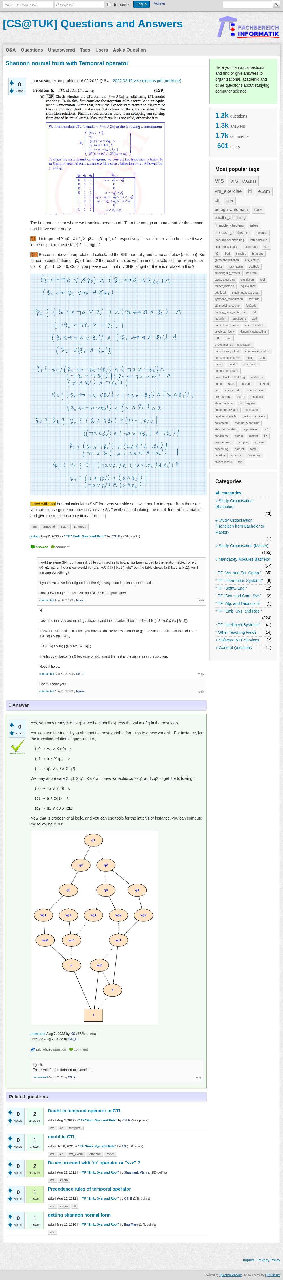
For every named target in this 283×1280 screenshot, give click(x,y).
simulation (247, 279)
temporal (257, 253)
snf (254, 312)
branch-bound (255, 390)
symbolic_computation (229, 299)
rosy (258, 209)
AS (124, 1146)
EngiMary (131, 1224)
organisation (250, 429)
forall (253, 449)
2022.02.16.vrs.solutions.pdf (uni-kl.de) (147, 80)
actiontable (221, 422)
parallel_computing (230, 218)
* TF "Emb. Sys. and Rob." (238, 611)
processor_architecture (232, 233)
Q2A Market (272, 1275)
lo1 (267, 429)
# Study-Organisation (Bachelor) (234, 503)
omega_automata (231, 209)
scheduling (221, 449)
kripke (218, 266)
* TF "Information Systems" (239, 580)
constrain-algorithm (227, 351)
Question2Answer (230, 1275)
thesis (240, 396)
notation (220, 455)
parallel (239, 449)
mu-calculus (258, 240)
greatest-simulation (227, 260)
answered (38, 1034)
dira (229, 200)
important (255, 455)
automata (251, 246)
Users (101, 50)
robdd (233, 364)
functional (257, 396)
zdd (254, 318)
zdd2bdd (263, 383)
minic (249, 357)
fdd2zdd (254, 299)
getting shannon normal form (79, 1215)
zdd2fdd (254, 266)
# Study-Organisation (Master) (242, 545)
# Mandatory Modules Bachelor (242, 559)
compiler (243, 442)
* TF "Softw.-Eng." (231, 588)
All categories (228, 493)
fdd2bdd (251, 305)
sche (231, 383)
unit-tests (257, 377)
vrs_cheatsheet (254, 325)
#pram (239, 436)
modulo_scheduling (247, 422)
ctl (217, 200)
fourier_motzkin (224, 286)
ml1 (217, 338)
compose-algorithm (257, 351)
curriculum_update (226, 370)
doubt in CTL (62, 1136)
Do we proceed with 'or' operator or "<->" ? (94, 1162)
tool (262, 279)
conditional (221, 436)
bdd (227, 253)
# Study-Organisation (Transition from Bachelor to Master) (239, 526)
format (219, 364)
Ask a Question (129, 50)
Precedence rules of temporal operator (89, 1189)
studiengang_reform (227, 273)
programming (223, 442)
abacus (259, 442)
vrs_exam (243, 180)
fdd (240, 462)
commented (46, 600)
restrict (253, 436)
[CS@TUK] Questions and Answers (93, 24)
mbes (254, 225)
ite (265, 436)
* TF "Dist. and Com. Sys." (238, 596)
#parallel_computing (227, 357)
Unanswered (61, 50)
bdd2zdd (220, 292)
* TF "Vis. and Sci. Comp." (238, 573)
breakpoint (239, 318)
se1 (266, 246)
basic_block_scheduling (230, 377)
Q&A (11, 50)
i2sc (262, 357)
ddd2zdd (246, 383)
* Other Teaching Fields (235, 632)
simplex (241, 253)
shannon (236, 455)
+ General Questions (233, 647)
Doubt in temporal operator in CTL (84, 1110)
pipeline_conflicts (225, 416)
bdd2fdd (251, 273)
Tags (85, 50)
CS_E (126, 1120)
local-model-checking (229, 240)
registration (251, 409)
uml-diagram (247, 403)
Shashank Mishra (136, 1172)
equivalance (248, 286)
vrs (219, 180)
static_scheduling (226, 429)
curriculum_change (227, 325)
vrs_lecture (252, 260)
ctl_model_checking (227, 305)
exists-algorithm (225, 279)
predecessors (223, 462)
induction (220, 318)
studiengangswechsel (245, 292)
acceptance (250, 364)
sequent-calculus (226, 246)
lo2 (216, 253)
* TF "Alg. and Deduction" (237, 603)
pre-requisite (223, 396)
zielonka (261, 232)
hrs (217, 390)
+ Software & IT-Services (237, 640)
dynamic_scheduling (253, 331)
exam (264, 191)
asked (34, 536)
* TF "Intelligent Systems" (237, 624)
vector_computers (254, 416)
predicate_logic (224, 331)
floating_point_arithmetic (230, 312)
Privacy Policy (268, 1260)
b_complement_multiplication (233, 344)
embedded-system (226, 409)
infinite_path (233, 390)
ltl (250, 191)
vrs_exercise (228, 191)
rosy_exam (236, 266)
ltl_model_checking (229, 225)
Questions (32, 50)
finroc (218, 383)
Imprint (248, 1260)
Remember (122, 5)
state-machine (224, 403)
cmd (228, 338)
